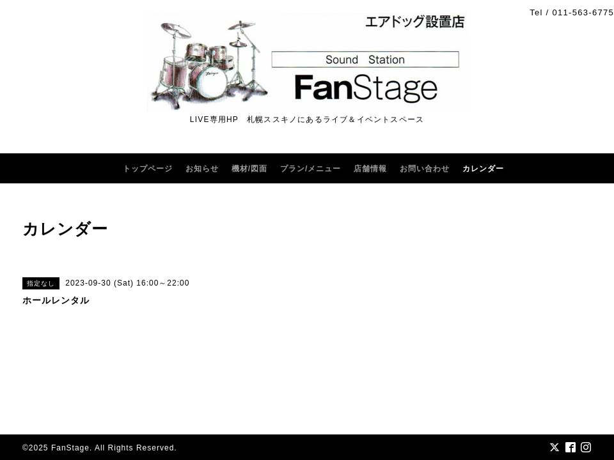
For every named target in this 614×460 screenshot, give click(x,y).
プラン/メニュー (310, 168)
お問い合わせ (425, 168)
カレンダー (483, 168)
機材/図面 (249, 168)
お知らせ (202, 168)
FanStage (70, 447)
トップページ (148, 168)
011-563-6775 (583, 12)
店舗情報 (370, 168)
